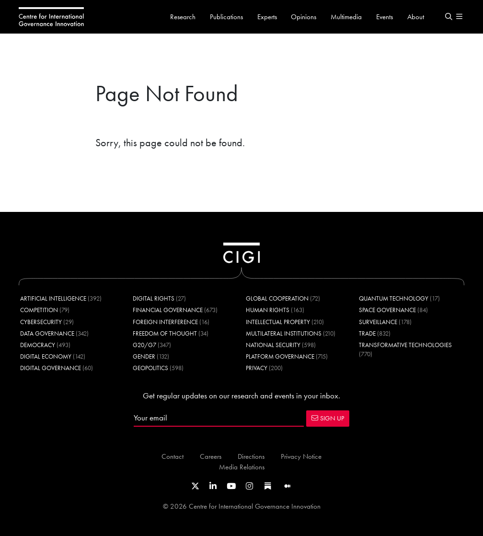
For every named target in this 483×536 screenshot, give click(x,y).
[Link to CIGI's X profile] (195, 486)
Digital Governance (50, 368)
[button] (448, 16)
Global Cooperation (277, 298)
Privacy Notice (301, 456)
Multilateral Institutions (284, 333)
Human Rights (267, 310)
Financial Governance (168, 310)
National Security (273, 345)
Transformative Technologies (405, 345)
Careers (210, 456)
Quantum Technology (393, 298)
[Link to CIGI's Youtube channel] (231, 486)
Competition (39, 310)
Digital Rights (153, 298)
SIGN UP (327, 418)
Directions (251, 456)
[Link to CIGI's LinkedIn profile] (213, 486)
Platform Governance (280, 356)
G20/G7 (144, 345)
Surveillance (378, 322)
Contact (172, 456)
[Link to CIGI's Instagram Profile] (249, 486)
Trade (367, 333)
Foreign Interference (165, 322)
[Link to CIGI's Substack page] (268, 486)
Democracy (37, 345)
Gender (144, 356)
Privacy (256, 368)
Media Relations (241, 466)
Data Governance (47, 333)
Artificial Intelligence (53, 298)
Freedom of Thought (165, 333)
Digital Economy (45, 356)
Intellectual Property (278, 322)
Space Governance (387, 310)
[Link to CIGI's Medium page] (287, 486)
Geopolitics (150, 368)
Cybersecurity (41, 322)
